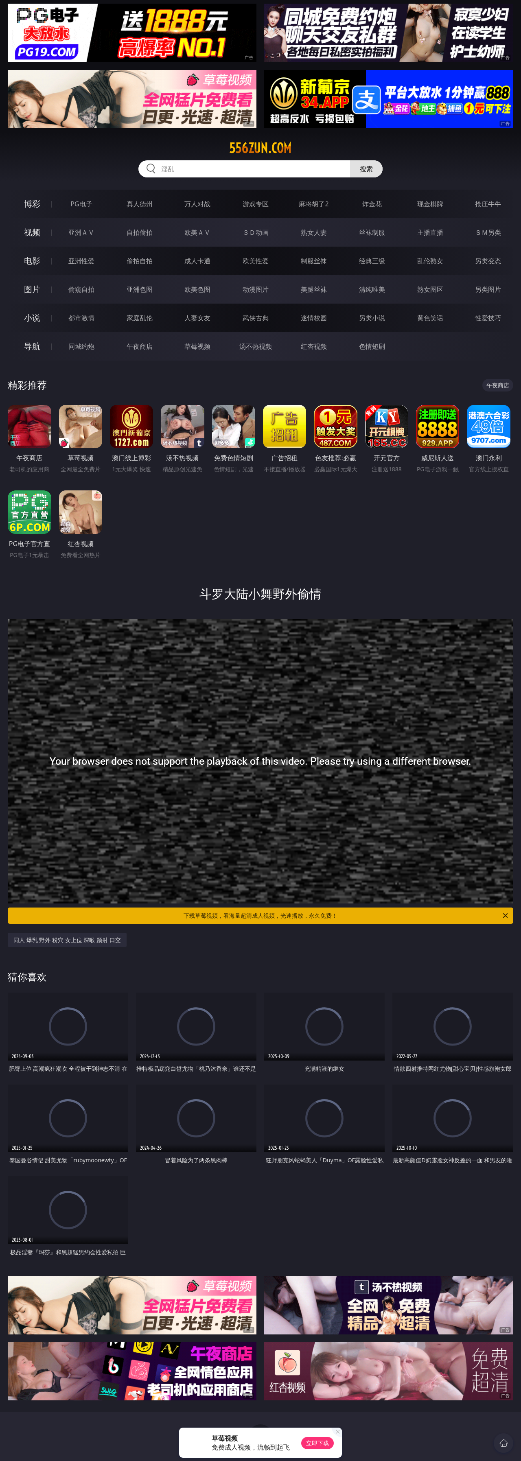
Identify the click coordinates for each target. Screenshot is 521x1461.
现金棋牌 (430, 203)
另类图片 (488, 289)
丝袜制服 (372, 232)
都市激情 (81, 317)
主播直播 (430, 232)
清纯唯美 (372, 289)
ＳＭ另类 (488, 232)
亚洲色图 (140, 289)
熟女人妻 (314, 232)
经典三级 (372, 260)
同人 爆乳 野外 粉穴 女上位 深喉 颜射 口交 (66, 940)
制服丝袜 (314, 260)
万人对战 (197, 203)
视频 (32, 232)
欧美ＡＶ (197, 232)
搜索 (366, 168)
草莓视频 (197, 346)
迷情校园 (314, 317)
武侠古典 (256, 317)
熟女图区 (430, 289)
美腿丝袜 (314, 289)
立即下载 (317, 1443)
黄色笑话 (430, 317)
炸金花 (372, 203)
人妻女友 (197, 317)
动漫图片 (256, 289)
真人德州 (140, 203)
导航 (32, 346)
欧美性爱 (256, 260)
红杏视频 (314, 346)
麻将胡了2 (313, 203)
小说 (32, 317)
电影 (32, 260)
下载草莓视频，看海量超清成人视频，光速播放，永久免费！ (346, 916)
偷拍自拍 (140, 260)
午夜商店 (140, 346)
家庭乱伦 (140, 317)
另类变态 (488, 260)
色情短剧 (372, 346)
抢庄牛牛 (488, 203)
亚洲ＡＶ (81, 232)
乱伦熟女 (430, 260)
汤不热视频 (255, 346)
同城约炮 (81, 346)
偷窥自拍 (81, 289)
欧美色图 (197, 289)
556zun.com (260, 148)
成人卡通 (197, 260)
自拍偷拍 (140, 232)
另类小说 (372, 317)
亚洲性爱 (81, 260)
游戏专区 (256, 203)
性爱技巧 (488, 317)
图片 (32, 289)
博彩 (32, 203)
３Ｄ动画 (256, 232)
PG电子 (81, 203)
